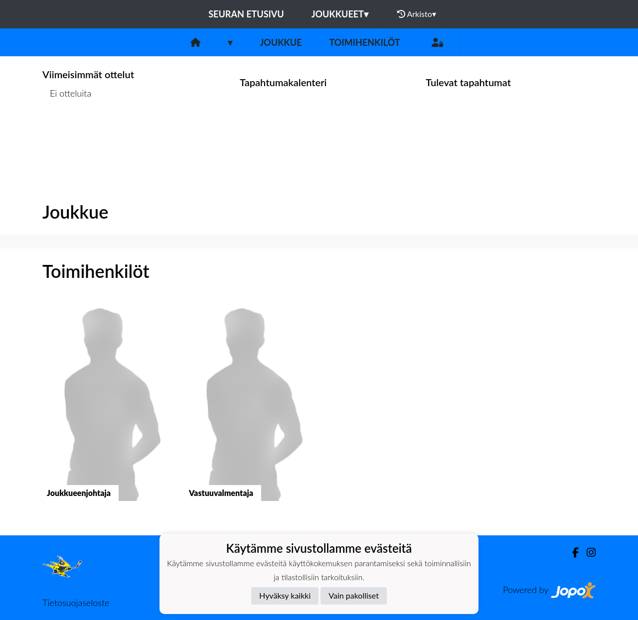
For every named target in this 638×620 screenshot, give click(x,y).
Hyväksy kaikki (285, 595)
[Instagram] (587, 552)
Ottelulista (67, 131)
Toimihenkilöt (364, 42)
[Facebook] (571, 552)
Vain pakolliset (353, 595)
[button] (106, 409)
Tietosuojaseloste (75, 602)
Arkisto (416, 14)
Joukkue (281, 42)
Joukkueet (340, 13)
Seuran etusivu (246, 13)
